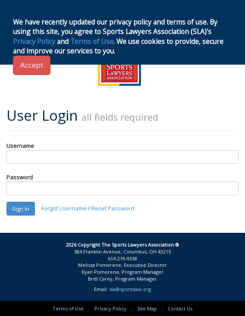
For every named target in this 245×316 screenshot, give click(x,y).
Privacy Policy (110, 308)
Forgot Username (64, 208)
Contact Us (180, 308)
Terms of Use (68, 308)
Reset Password (112, 208)
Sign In (20, 209)
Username (20, 146)
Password (19, 177)
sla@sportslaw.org (130, 289)
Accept (31, 65)
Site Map (147, 308)
